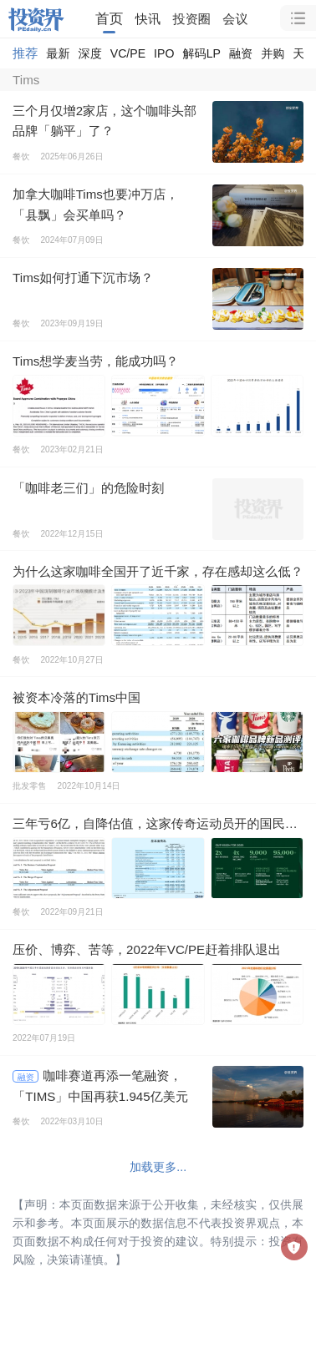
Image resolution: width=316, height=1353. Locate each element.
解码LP (201, 53)
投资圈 (192, 19)
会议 (234, 19)
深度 (90, 53)
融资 (240, 53)
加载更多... (158, 1167)
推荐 (25, 53)
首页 (109, 19)
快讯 (148, 19)
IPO (164, 53)
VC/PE (127, 53)
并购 (272, 53)
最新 (57, 53)
